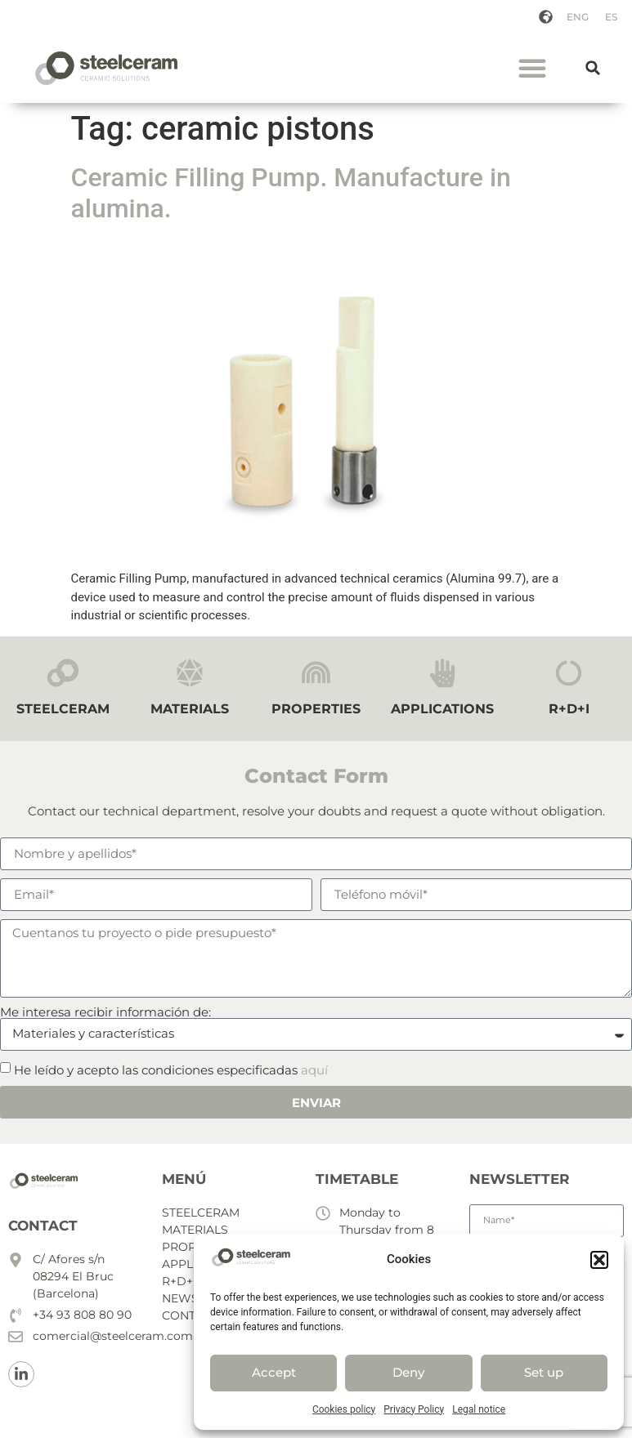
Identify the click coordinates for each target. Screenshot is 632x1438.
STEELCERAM (63, 709)
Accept (274, 1372)
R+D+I (569, 709)
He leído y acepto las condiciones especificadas (171, 1069)
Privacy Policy (413, 1409)
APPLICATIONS (442, 709)
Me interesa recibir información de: (105, 1012)
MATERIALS (189, 709)
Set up (543, 1372)
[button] (599, 1260)
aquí (314, 1069)
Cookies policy (343, 1409)
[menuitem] (577, 17)
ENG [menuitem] (578, 17)
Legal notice (478, 1409)
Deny (408, 1372)
